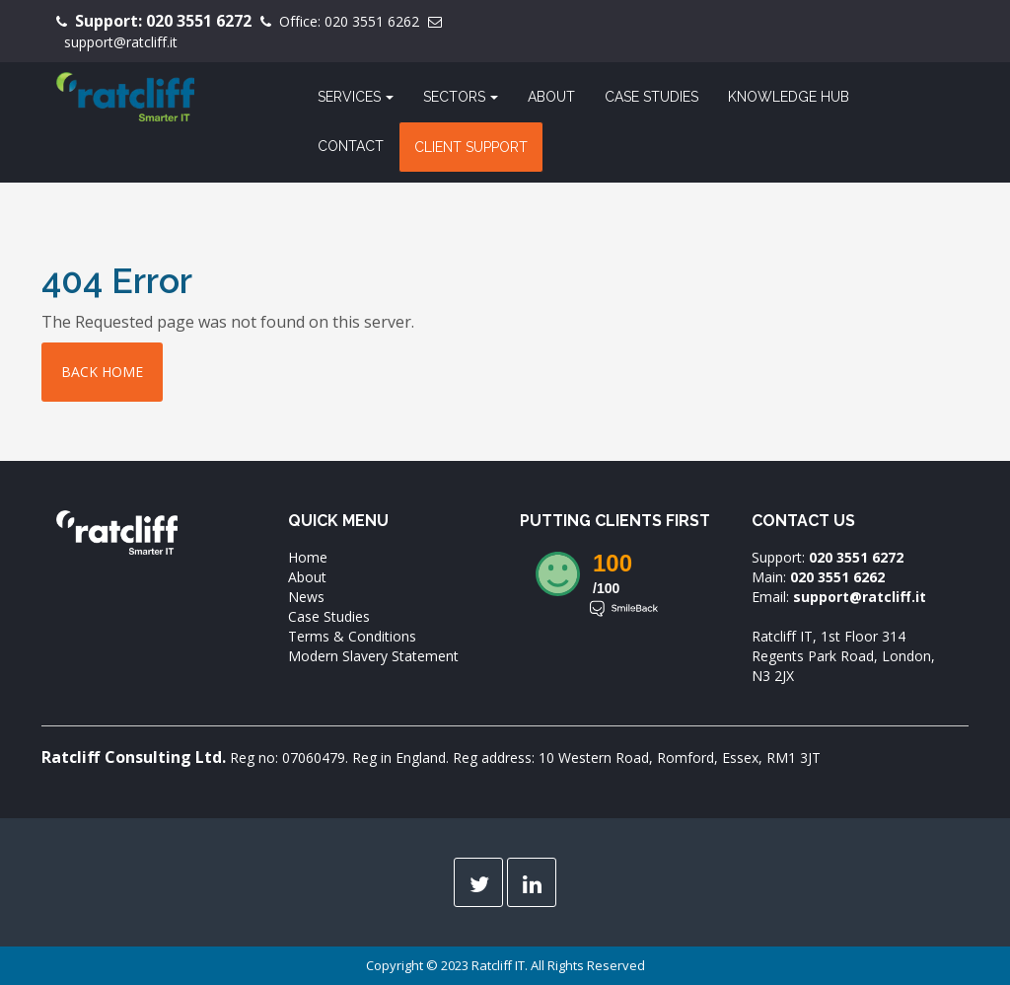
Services (356, 97)
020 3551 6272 (199, 21)
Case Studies (651, 97)
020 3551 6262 (372, 21)
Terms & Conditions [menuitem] (352, 636)
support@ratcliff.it (121, 42)
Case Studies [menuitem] (329, 616)
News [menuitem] (306, 596)
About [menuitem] (307, 577)
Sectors (460, 97)
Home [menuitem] (307, 557)
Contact (351, 146)
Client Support (471, 147)
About (551, 97)
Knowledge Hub (788, 97)
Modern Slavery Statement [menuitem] (373, 655)
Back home (102, 371)
